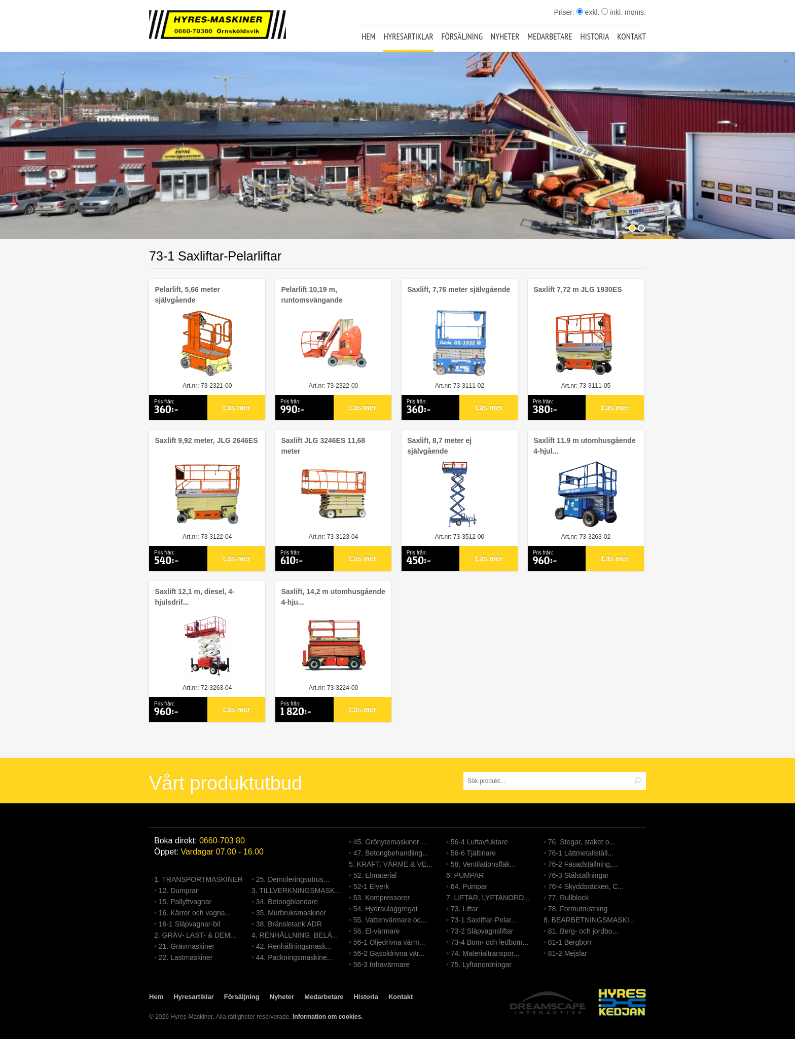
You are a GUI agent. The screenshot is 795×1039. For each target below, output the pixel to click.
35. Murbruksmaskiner (291, 913)
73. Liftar (464, 909)
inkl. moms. (623, 12)
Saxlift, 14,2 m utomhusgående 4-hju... (333, 596)
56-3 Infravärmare (381, 964)
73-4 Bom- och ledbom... (489, 942)
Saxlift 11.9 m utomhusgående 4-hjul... (584, 445)
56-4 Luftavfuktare (479, 842)
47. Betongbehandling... (390, 853)
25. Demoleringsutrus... (293, 879)
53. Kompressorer (381, 898)
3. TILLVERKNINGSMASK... (296, 890)
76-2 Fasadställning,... (583, 864)
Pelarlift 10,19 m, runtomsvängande (311, 294)
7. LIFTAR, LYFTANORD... (488, 898)
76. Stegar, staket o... (581, 842)
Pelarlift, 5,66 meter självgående (187, 294)
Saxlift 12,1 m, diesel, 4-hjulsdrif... (194, 596)
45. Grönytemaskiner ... (390, 842)
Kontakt (631, 36)
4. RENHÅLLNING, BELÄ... (294, 935)
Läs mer (236, 407)
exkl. (588, 12)
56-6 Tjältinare (473, 853)
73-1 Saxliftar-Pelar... (484, 920)
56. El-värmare (376, 931)
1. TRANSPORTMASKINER (198, 879)
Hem (368, 36)
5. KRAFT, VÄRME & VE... (390, 864)
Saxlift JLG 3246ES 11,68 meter (323, 445)
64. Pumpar (469, 886)
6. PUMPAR (465, 875)
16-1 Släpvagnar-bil (189, 924)
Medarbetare (549, 36)
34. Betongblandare (287, 902)
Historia (595, 36)
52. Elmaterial (375, 875)
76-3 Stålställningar (578, 875)
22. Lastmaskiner (186, 957)
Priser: (565, 12)
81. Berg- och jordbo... (583, 931)
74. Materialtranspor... (485, 953)
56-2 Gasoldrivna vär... (389, 953)
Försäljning (462, 36)
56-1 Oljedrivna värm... (389, 942)
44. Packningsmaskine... (294, 957)
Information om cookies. (328, 1016)
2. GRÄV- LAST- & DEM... (195, 935)
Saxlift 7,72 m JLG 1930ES (577, 289)
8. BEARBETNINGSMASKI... (589, 920)
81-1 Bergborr (570, 942)
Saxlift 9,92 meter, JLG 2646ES (206, 440)
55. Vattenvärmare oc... (389, 920)
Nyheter (505, 36)
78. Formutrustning (578, 909)
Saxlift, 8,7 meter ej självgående (439, 445)
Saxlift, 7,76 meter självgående (458, 289)
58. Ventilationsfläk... (483, 864)
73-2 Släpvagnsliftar (482, 931)
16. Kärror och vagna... (195, 913)
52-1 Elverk (371, 886)
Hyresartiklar (408, 36)
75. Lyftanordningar (481, 964)
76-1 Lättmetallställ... (580, 853)
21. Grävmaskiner (186, 946)
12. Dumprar (178, 890)
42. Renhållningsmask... (294, 946)
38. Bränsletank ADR (289, 924)
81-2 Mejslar (567, 953)
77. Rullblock (568, 898)
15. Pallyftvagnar (185, 902)
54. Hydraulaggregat (385, 909)
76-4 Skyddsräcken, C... (586, 886)
